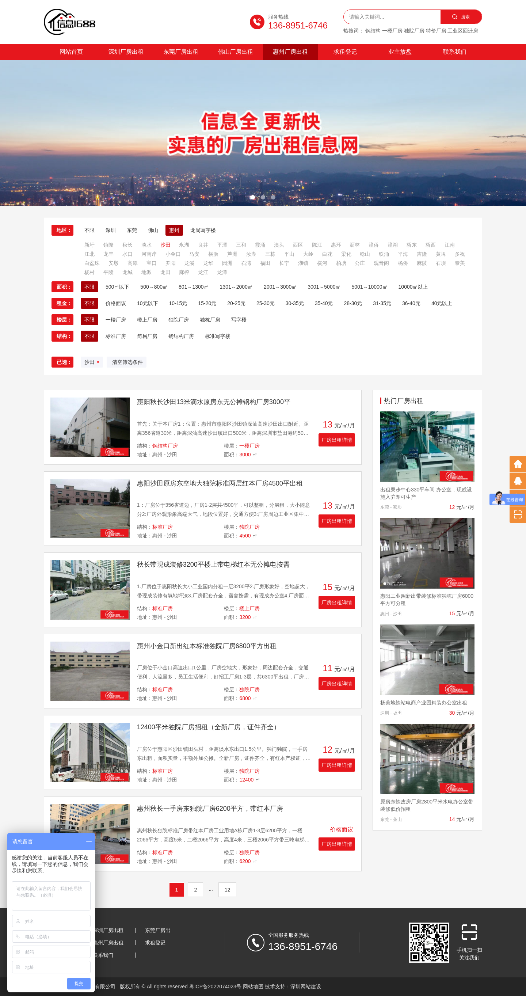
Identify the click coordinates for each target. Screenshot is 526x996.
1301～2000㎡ (236, 287)
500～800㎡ (154, 287)
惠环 (336, 245)
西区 (298, 245)
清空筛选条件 (126, 362)
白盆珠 (92, 263)
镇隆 (108, 245)
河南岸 (149, 254)
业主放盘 (400, 52)
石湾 (246, 263)
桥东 (412, 245)
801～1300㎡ (194, 287)
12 (227, 890)
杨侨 (403, 263)
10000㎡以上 (413, 287)
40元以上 (442, 303)
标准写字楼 (217, 336)
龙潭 (222, 272)
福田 (265, 263)
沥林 (355, 245)
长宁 (284, 263)
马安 (194, 254)
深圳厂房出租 (126, 52)
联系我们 (454, 52)
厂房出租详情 (336, 440)
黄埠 (441, 254)
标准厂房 (116, 336)
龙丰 (108, 254)
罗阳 (170, 263)
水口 (127, 254)
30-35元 (295, 303)
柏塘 (341, 263)
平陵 (108, 272)
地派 (146, 272)
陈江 (317, 245)
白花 (327, 254)
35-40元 (324, 303)
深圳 (111, 230)
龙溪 (189, 263)
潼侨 (374, 245)
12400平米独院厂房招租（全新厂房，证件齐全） (208, 727)
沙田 (165, 245)
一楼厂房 (116, 320)
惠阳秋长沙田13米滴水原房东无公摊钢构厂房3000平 (213, 402)
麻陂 (422, 263)
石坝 (441, 263)
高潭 (132, 263)
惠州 (174, 230)
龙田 (165, 272)
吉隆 (422, 254)
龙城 (127, 272)
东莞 (132, 230)
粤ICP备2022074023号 (215, 986)
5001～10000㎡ (369, 287)
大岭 (308, 254)
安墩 (113, 263)
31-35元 (382, 303)
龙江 (203, 272)
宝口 (151, 263)
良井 (203, 245)
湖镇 (303, 263)
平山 (289, 254)
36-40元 (411, 303)
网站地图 (253, 986)
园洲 (227, 263)
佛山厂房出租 (235, 52)
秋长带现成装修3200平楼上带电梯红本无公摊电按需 (213, 564)
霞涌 (260, 245)
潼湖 (393, 245)
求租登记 (345, 52)
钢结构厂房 (181, 336)
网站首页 (71, 52)
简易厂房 (147, 336)
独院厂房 (178, 320)
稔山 (365, 254)
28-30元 (353, 303)
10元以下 (147, 303)
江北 (89, 254)
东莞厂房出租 (180, 52)
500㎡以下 (117, 287)
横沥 (213, 254)
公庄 (360, 263)
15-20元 (207, 303)
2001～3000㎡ (280, 287)
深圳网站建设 (305, 986)
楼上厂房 (147, 320)
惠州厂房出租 (290, 52)
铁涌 (384, 254)
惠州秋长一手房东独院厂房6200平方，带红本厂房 (210, 808)
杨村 (89, 272)
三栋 (270, 254)
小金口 (173, 254)
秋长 (127, 245)
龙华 (208, 263)
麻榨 (184, 272)
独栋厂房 (210, 320)
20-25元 (236, 303)
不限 (89, 230)
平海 (403, 254)
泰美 (460, 263)
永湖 (184, 245)
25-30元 (265, 303)
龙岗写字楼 (203, 230)
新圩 (89, 245)
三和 (241, 245)
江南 (450, 245)
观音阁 (381, 263)
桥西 (431, 245)
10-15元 (178, 303)
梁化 (346, 254)
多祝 (460, 254)
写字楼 (239, 320)
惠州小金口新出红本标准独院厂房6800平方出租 (207, 646)
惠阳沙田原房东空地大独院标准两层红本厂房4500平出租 (220, 483)
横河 (322, 263)
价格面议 (116, 303)
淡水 (146, 245)
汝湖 (251, 254)
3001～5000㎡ (324, 287)
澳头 (279, 245)
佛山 (153, 230)
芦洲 (232, 254)
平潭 (222, 245)
